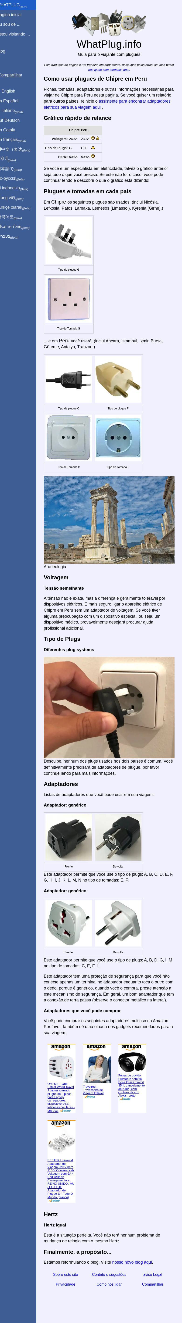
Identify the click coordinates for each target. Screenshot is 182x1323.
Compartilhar (154, 1282)
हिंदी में (12, 159)
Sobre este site (70, 1272)
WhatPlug (18, 5)
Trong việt (16, 198)
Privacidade (70, 1282)
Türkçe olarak (19, 207)
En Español (13, 101)
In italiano (16, 110)
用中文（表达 (19, 149)
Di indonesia (18, 188)
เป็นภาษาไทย (19, 226)
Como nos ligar (112, 1282)
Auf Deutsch (14, 120)
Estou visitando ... (19, 34)
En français (17, 139)
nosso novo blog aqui (138, 1260)
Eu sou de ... (14, 24)
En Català (12, 130)
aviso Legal (153, 1272)
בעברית (13, 236)
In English (12, 91)
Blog (7, 51)
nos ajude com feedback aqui (116, 70)
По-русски (16, 178)
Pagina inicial (15, 14)
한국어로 (15, 217)
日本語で (15, 169)
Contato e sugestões (112, 1272)
